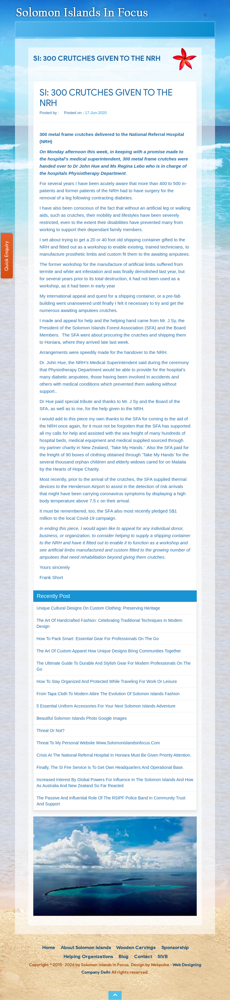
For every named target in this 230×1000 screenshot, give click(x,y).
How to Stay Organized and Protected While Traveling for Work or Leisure (107, 681)
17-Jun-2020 (96, 112)
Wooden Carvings (135, 947)
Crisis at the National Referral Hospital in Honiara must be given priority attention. (114, 755)
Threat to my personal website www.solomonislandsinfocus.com (98, 742)
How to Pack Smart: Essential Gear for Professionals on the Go (98, 638)
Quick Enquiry (6, 256)
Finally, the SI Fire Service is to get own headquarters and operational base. (110, 767)
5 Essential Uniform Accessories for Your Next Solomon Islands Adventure (106, 706)
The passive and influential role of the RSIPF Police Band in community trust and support (111, 801)
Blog (122, 956)
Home (48, 947)
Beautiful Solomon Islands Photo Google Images (82, 718)
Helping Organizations (87, 956)
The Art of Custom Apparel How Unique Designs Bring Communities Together (109, 651)
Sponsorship (174, 947)
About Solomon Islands (85, 947)
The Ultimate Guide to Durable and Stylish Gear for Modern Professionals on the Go (114, 666)
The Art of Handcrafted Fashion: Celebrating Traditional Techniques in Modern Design (109, 623)
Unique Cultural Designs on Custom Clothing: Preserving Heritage (98, 608)
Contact (142, 956)
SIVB (162, 956)
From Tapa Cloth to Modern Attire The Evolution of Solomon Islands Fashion (108, 693)
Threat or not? (50, 730)
